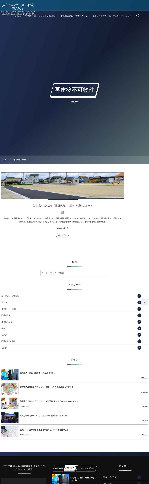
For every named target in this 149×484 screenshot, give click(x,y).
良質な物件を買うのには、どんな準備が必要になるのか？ (44, 415)
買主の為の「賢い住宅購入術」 (20, 7)
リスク (71, 335)
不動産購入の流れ (71, 341)
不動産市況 (71, 315)
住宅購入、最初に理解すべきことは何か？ (37, 373)
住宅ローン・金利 (71, 309)
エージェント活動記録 (71, 296)
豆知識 (71, 302)
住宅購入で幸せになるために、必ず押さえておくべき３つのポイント (49, 401)
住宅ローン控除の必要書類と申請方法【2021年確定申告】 (44, 430)
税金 (71, 328)
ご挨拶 (71, 348)
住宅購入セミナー (71, 322)
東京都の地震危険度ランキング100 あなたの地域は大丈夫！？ (46, 387)
